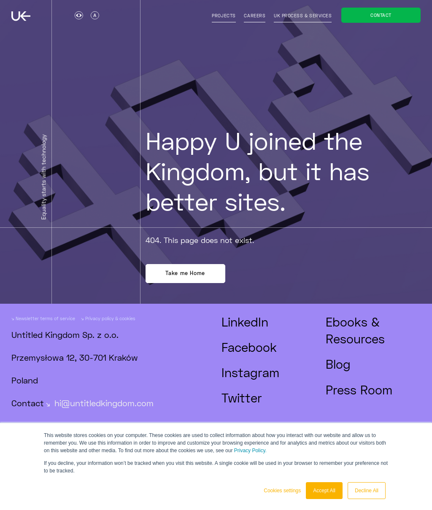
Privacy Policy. (250, 450)
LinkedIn (244, 322)
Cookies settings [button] (282, 491)
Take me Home (185, 273)
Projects (223, 15)
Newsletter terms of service (45, 318)
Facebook (249, 347)
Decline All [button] (366, 491)
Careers (254, 15)
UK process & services (303, 15)
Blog (338, 364)
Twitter (241, 398)
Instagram (250, 372)
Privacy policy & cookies (110, 318)
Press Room (359, 390)
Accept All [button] (324, 491)
